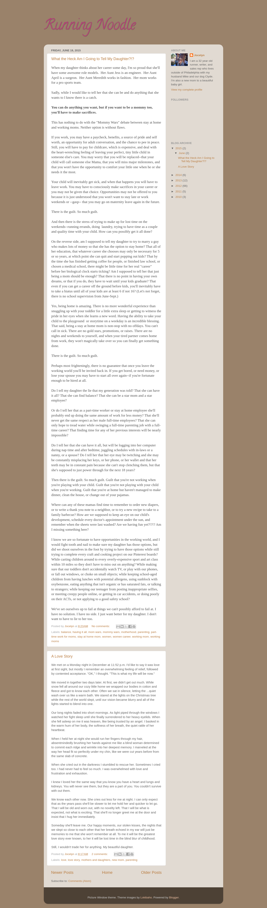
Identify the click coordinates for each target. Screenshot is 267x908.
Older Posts (151, 872)
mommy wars (111, 632)
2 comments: (100, 854)
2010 (179, 196)
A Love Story (62, 656)
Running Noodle (89, 26)
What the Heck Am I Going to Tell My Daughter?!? (92, 59)
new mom (118, 859)
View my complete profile (186, 89)
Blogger (174, 897)
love (63, 859)
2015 (179, 148)
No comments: (101, 626)
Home (107, 872)
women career (122, 636)
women (106, 636)
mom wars (94, 632)
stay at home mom (89, 636)
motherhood (128, 632)
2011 (179, 191)
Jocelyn (199, 55)
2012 (179, 185)
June (182, 153)
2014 (179, 175)
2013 (179, 180)
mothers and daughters (95, 859)
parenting (143, 632)
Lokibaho (146, 897)
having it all (80, 632)
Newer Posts (62, 872)
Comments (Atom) (79, 881)
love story (74, 859)
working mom (140, 636)
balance (66, 632)
